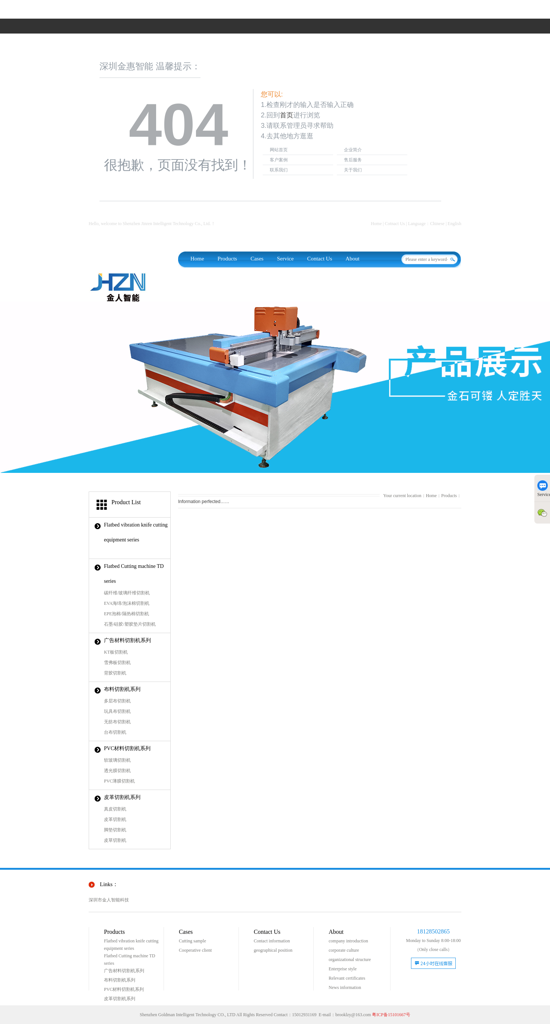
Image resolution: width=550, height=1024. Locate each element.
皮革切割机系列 (122, 797)
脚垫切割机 (115, 829)
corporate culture (344, 950)
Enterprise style (343, 968)
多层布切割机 (117, 701)
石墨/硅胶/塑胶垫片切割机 (130, 624)
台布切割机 (115, 732)
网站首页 (279, 149)
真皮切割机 (115, 809)
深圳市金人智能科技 (109, 900)
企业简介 (353, 149)
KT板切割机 (116, 652)
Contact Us (319, 259)
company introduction (348, 941)
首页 (286, 115)
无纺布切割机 (117, 721)
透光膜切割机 (117, 770)
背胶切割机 (115, 673)
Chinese (437, 223)
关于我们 (353, 170)
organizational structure (350, 959)
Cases (256, 259)
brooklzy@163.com (353, 1014)
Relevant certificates (347, 978)
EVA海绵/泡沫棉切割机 (126, 603)
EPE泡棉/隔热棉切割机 (126, 613)
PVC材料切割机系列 (127, 748)
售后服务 (353, 159)
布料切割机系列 (122, 689)
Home (376, 223)
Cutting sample (192, 941)
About (352, 259)
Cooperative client (195, 950)
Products (227, 259)
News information (345, 987)
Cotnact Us (395, 223)
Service (285, 259)
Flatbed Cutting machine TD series (134, 573)
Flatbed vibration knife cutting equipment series (136, 532)
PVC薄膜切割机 (119, 781)
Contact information (272, 941)
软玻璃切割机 (117, 760)
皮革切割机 (115, 819)
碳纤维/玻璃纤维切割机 (127, 592)
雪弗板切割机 (117, 662)
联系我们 (279, 170)
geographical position (273, 950)
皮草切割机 (115, 840)
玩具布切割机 (117, 711)
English (454, 223)
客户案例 (279, 159)
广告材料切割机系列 (127, 640)
